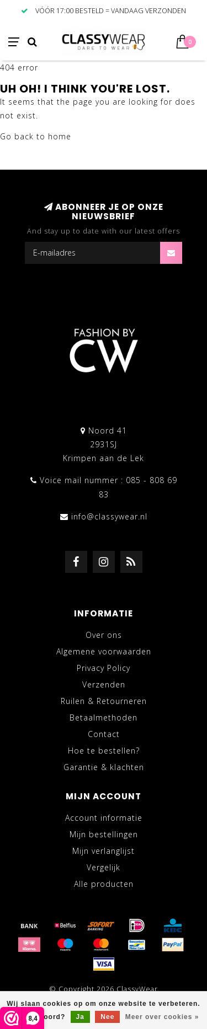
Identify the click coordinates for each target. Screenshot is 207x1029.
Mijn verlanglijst (103, 851)
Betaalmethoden (103, 717)
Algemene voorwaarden (103, 651)
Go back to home (35, 136)
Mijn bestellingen (104, 834)
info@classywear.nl (109, 516)
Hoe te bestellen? (104, 750)
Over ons (104, 635)
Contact (104, 734)
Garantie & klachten (103, 767)
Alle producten (104, 884)
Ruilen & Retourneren (104, 701)
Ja (80, 1017)
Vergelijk (103, 867)
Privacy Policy (103, 668)
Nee (107, 1017)
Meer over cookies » (162, 1017)
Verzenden (103, 684)
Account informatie (103, 818)
